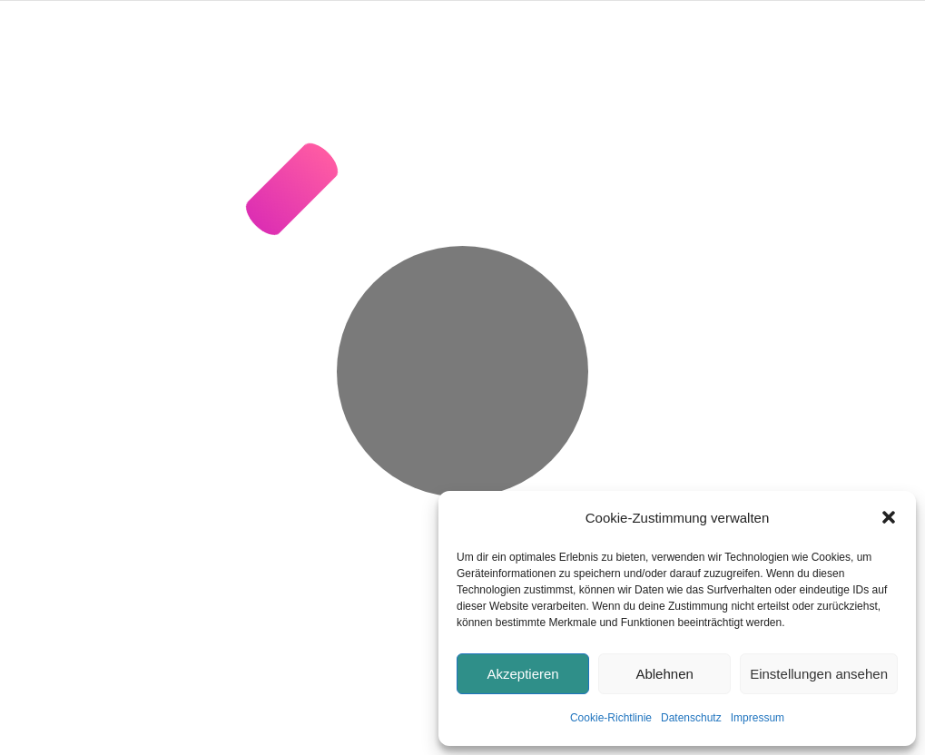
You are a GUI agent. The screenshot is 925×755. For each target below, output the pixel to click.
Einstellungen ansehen (819, 673)
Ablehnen (664, 673)
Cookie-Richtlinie (611, 717)
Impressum (757, 717)
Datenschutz (691, 717)
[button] (889, 517)
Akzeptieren (522, 673)
